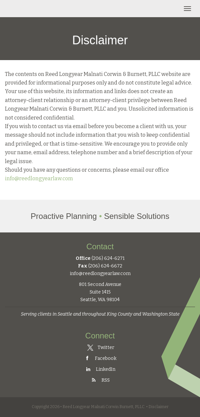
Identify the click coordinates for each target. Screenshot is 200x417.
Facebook (100, 358)
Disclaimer (158, 406)
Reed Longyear (35, 8)
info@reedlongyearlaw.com (39, 178)
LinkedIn (100, 369)
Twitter (100, 347)
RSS (100, 380)
